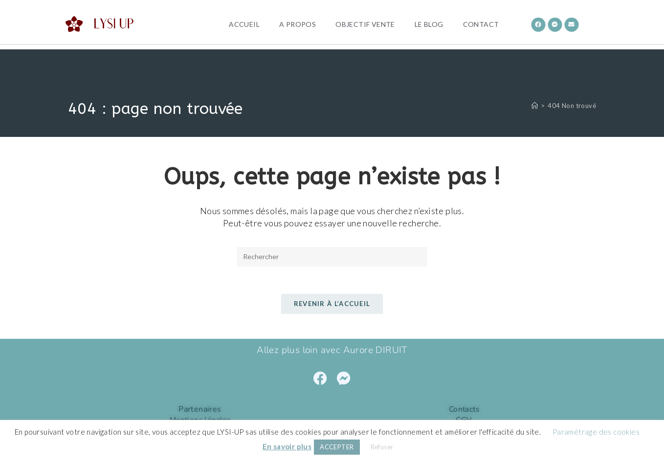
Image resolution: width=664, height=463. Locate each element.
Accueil (244, 24)
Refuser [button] (382, 447)
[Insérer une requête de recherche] (332, 256)
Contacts (464, 411)
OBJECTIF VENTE (365, 24)
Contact (481, 24)
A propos (297, 24)
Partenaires (199, 411)
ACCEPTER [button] (337, 447)
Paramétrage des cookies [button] (596, 431)
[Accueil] (534, 106)
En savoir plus (287, 446)
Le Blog (429, 24)
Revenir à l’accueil (332, 306)
